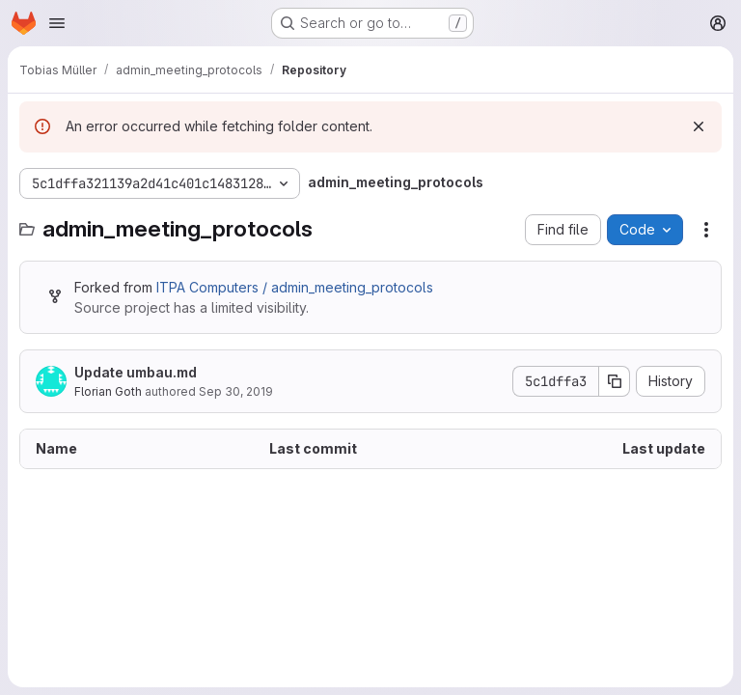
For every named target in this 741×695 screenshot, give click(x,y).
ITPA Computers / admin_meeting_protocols (294, 287)
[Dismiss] (698, 126)
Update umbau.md (135, 372)
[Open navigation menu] (56, 23)
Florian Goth (108, 391)
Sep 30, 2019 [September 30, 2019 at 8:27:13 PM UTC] (236, 391)
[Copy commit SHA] (614, 381)
